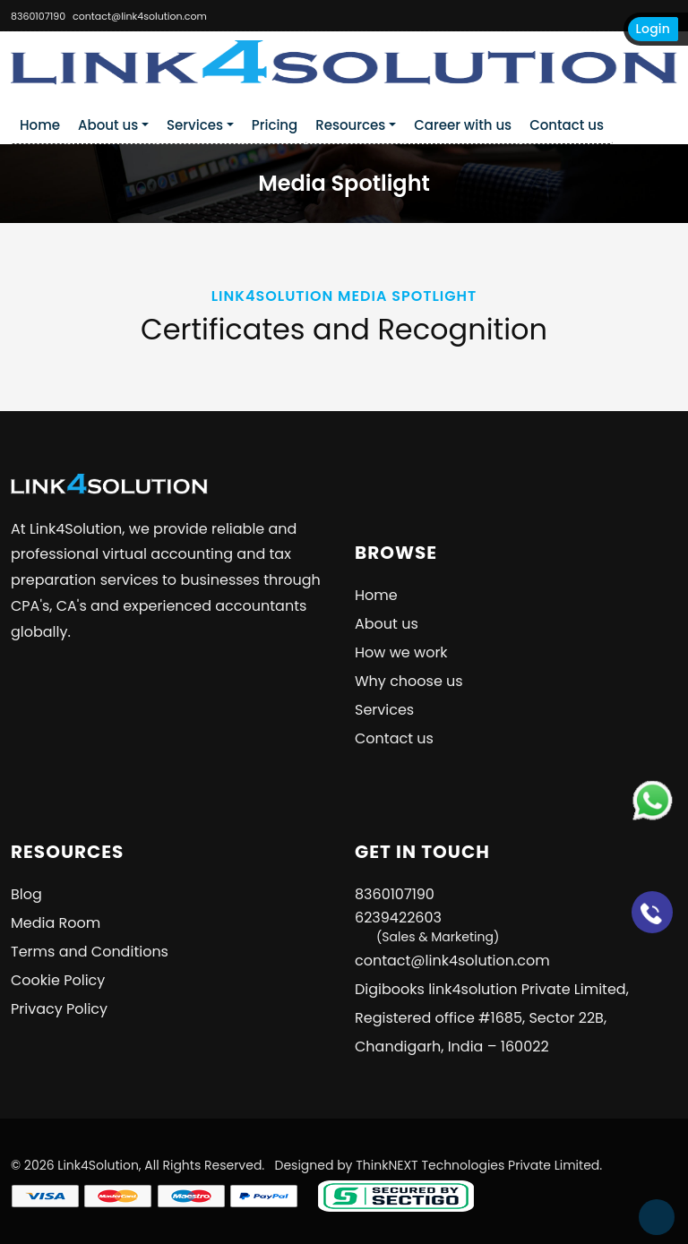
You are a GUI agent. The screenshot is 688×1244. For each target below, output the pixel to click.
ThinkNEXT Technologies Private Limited (477, 1165)
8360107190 (38, 16)
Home (40, 125)
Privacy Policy (59, 1009)
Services (195, 125)
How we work (401, 652)
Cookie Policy (58, 980)
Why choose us (409, 681)
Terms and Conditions (89, 951)
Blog (26, 894)
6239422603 (427, 926)
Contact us (566, 125)
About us (108, 125)
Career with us (463, 125)
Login (653, 29)
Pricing (275, 125)
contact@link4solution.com (140, 16)
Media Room (55, 923)
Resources (350, 125)
